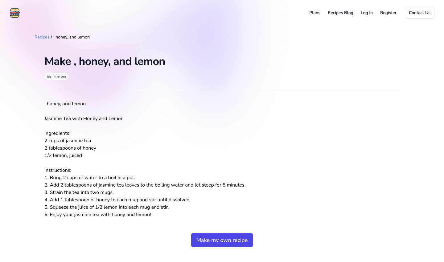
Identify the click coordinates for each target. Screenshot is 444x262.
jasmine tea (56, 76)
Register (388, 13)
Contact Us (419, 13)
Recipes (42, 37)
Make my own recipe (222, 240)
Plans (314, 13)
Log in (367, 13)
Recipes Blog (340, 13)
